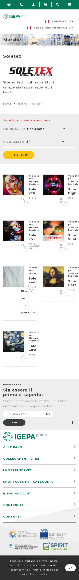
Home (7, 103)
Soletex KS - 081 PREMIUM (32, 240)
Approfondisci (39, 574)
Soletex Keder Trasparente (32, 282)
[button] (45, 129)
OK (70, 568)
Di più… (24, 200)
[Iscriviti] (28, 414)
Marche (22, 103)
